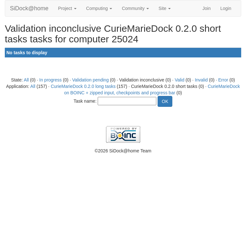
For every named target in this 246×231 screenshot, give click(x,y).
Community (135, 8)
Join (206, 8)
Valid (179, 79)
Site (165, 8)
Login (225, 8)
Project (67, 8)
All (26, 79)
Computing (99, 8)
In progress (50, 79)
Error (223, 79)
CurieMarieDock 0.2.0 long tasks (83, 86)
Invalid (201, 79)
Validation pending (90, 79)
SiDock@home (29, 8)
